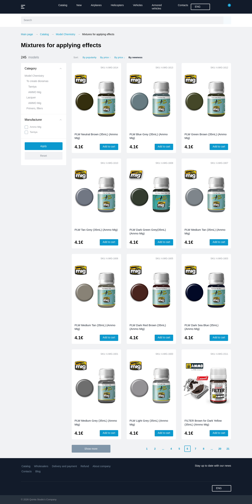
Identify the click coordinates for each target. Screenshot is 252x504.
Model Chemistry (34, 75)
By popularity (89, 57)
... (163, 448)
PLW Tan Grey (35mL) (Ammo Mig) (96, 229)
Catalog (62, 5)
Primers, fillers (35, 108)
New (79, 5)
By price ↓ (119, 57)
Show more (91, 448)
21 (228, 448)
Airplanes (96, 5)
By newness (135, 57)
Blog (38, 471)
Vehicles (137, 5)
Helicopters (117, 5)
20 (219, 448)
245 (30, 57)
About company (101, 466)
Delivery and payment (64, 466)
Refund (85, 466)
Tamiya (32, 86)
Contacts (183, 5)
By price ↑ (105, 57)
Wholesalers (41, 466)
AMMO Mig (34, 92)
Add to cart (109, 146)
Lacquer (31, 97)
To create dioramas (37, 81)
